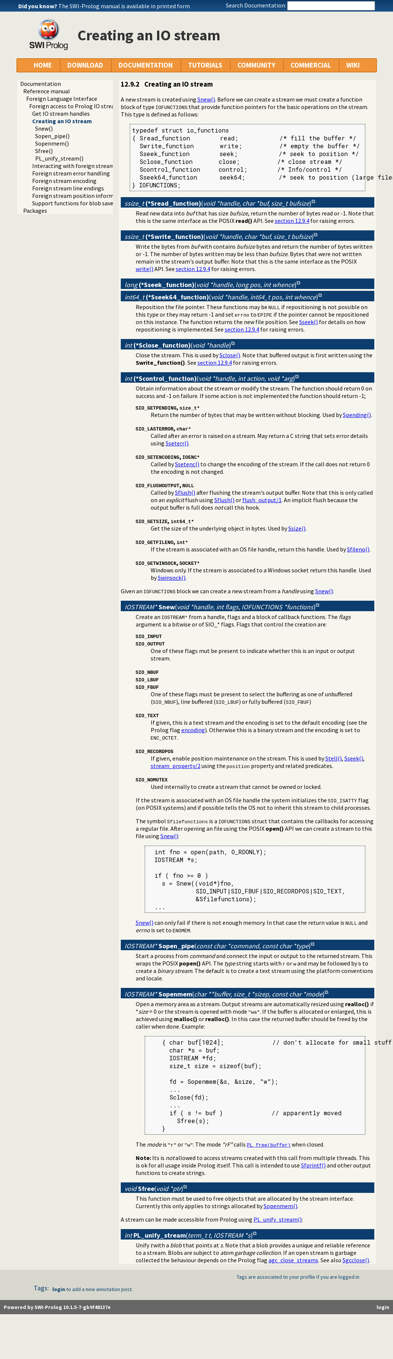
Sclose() (229, 355)
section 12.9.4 (292, 220)
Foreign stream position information (80, 195)
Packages (35, 210)
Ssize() (297, 528)
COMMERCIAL (311, 65)
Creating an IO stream (62, 121)
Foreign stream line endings (68, 188)
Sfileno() (358, 549)
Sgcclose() (356, 1260)
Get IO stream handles (61, 113)
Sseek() (308, 322)
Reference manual (46, 91)
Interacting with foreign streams (74, 166)
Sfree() (44, 151)
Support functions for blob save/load (79, 203)
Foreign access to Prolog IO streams (75, 106)
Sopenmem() (52, 143)
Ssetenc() (187, 464)
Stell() (333, 758)
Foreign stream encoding (64, 180)
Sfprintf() (313, 1165)
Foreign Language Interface (61, 98)
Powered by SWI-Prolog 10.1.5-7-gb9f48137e (57, 1307)
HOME (43, 65)
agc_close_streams (293, 1260)
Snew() (44, 128)
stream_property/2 (175, 765)
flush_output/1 (262, 500)
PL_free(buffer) (269, 1144)
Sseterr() (177, 443)
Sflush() (185, 492)
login (58, 1289)
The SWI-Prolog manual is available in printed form (124, 6)
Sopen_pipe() (52, 136)
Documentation (40, 83)
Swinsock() (171, 577)
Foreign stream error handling (71, 173)
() (218, 203)
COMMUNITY (256, 65)
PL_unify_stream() (59, 158)
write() (144, 269)
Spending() (357, 415)
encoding (193, 730)
